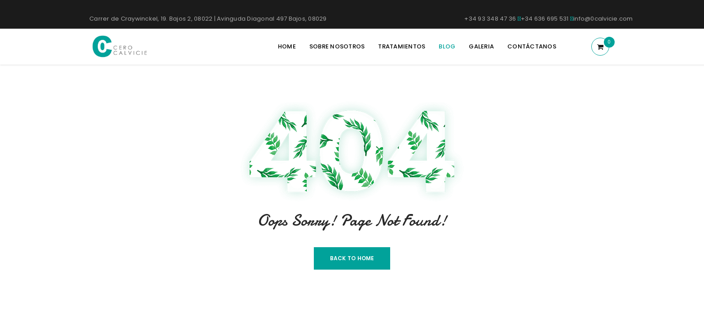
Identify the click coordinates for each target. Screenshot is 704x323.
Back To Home (352, 258)
